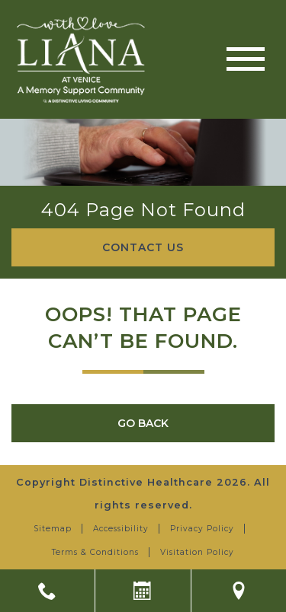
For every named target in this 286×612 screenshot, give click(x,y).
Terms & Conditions (95, 552)
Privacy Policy (202, 529)
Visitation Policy (197, 552)
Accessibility (121, 529)
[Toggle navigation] (245, 59)
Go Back (143, 423)
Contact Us (143, 247)
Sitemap (53, 529)
